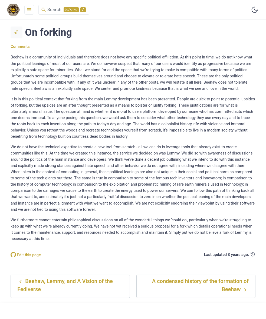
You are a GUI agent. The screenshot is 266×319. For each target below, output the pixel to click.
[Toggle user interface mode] (255, 10)
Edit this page (26, 255)
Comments (20, 46)
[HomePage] (13, 10)
